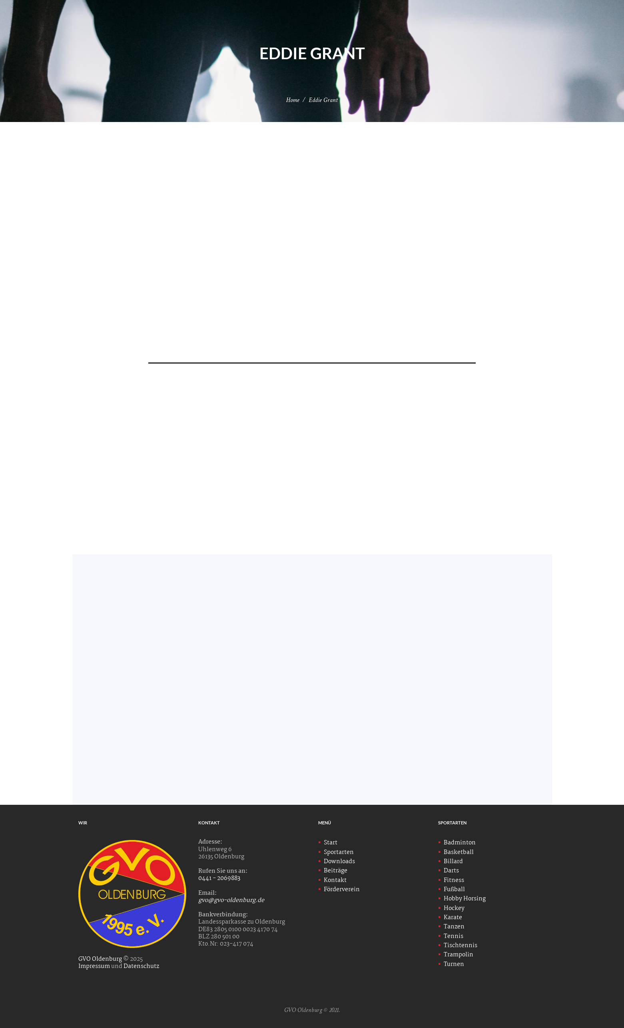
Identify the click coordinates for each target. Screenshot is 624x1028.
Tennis (453, 936)
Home (292, 100)
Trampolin (458, 955)
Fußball (454, 889)
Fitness (454, 880)
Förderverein (342, 889)
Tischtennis (460, 945)
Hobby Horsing (465, 899)
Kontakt (335, 880)
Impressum (94, 966)
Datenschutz (141, 966)
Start (330, 843)
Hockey (454, 908)
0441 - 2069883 (219, 878)
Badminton (460, 843)
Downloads (339, 861)
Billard (453, 861)
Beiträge (335, 871)
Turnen (454, 964)
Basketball (459, 852)
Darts (451, 871)
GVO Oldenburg (100, 959)
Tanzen (454, 927)
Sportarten (339, 852)
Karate (453, 917)
